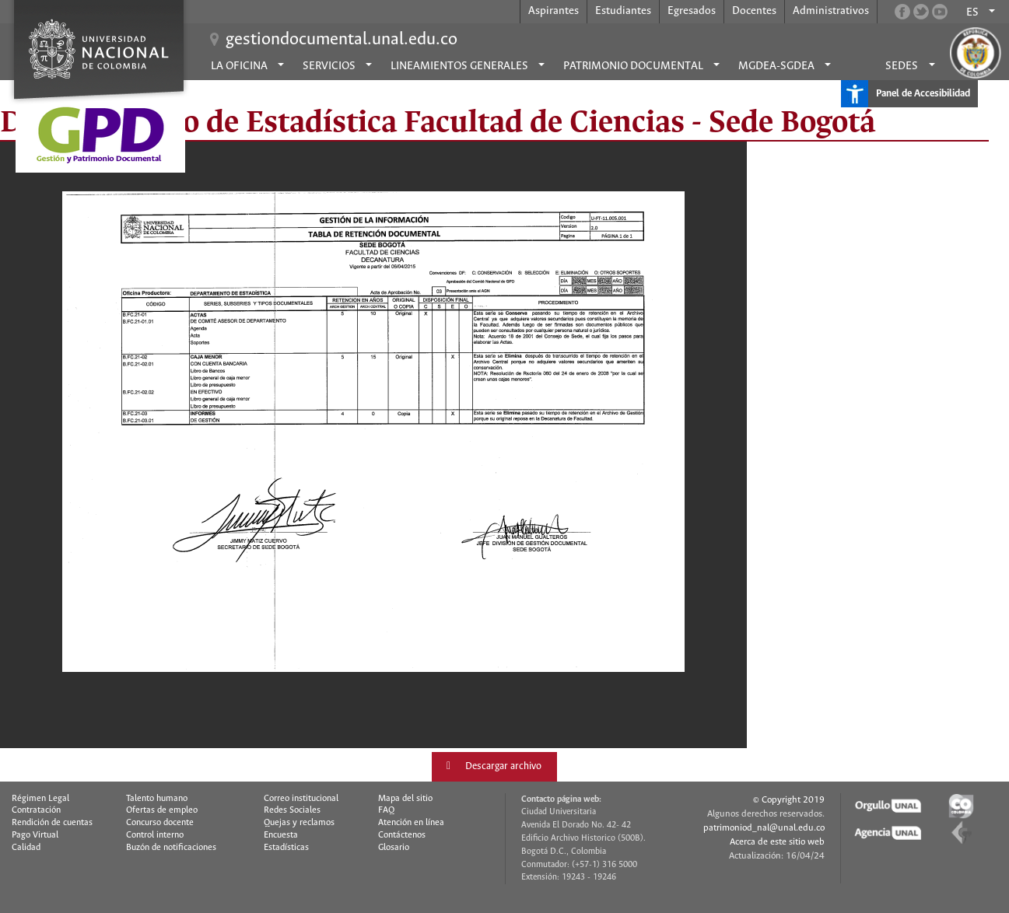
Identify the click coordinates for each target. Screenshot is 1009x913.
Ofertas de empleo (162, 810)
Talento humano (156, 798)
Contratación (36, 810)
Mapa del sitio (405, 798)
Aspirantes (553, 11)
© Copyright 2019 (789, 800)
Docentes (754, 11)
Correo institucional (301, 798)
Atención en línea (411, 822)
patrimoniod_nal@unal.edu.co (764, 828)
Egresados (691, 11)
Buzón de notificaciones (171, 847)
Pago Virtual (35, 835)
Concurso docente (160, 822)
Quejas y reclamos (299, 822)
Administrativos (831, 11)
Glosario (393, 847)
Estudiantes (623, 11)
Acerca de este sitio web (777, 842)
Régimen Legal (40, 798)
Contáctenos (402, 835)
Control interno (155, 835)
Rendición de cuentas (52, 822)
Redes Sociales (292, 810)
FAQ (386, 810)
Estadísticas (286, 847)
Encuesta (281, 835)
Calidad (26, 847)
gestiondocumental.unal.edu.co (341, 39)
